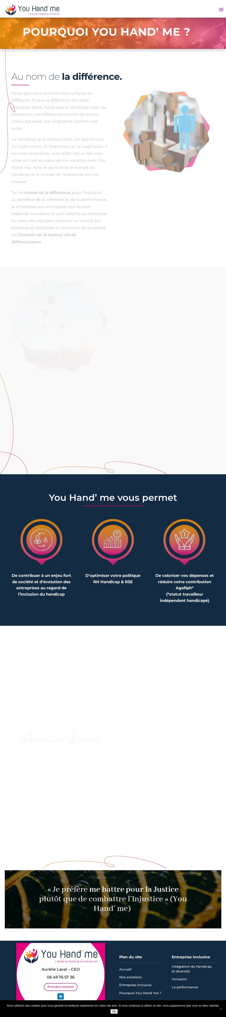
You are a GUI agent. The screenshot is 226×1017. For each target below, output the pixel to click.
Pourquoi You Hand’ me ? (140, 993)
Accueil (125, 969)
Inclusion (179, 979)
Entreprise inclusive (135, 985)
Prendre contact (60, 986)
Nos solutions (130, 977)
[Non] (220, 1009)
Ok (114, 1011)
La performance (185, 987)
